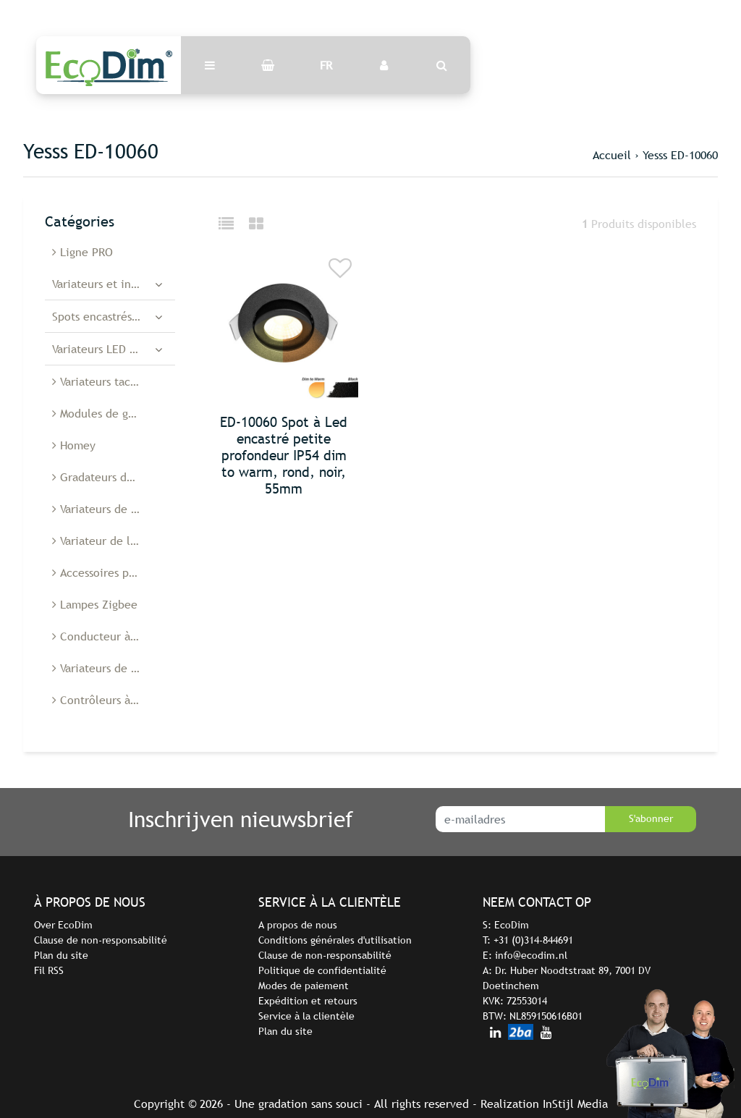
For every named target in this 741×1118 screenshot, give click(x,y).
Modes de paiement (303, 985)
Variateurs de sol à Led (113, 509)
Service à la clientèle (306, 1015)
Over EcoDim (63, 924)
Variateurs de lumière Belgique (113, 668)
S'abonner (651, 818)
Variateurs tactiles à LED (113, 381)
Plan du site (61, 955)
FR (326, 65)
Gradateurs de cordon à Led (113, 477)
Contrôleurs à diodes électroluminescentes (113, 700)
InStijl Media (575, 1103)
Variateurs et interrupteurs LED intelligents (113, 284)
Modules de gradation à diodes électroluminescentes (113, 413)
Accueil (612, 155)
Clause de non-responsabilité (100, 940)
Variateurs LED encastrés (113, 349)
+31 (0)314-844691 (533, 940)
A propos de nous (297, 924)
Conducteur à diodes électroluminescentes (113, 636)
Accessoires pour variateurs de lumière (113, 572)
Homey (74, 445)
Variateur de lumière (109, 541)
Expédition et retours (307, 1000)
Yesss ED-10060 (680, 155)
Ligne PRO (82, 252)
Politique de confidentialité (322, 970)
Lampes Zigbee (94, 604)
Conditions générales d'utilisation (335, 940)
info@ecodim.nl (531, 955)
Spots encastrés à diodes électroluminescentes (113, 316)
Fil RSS (49, 970)
